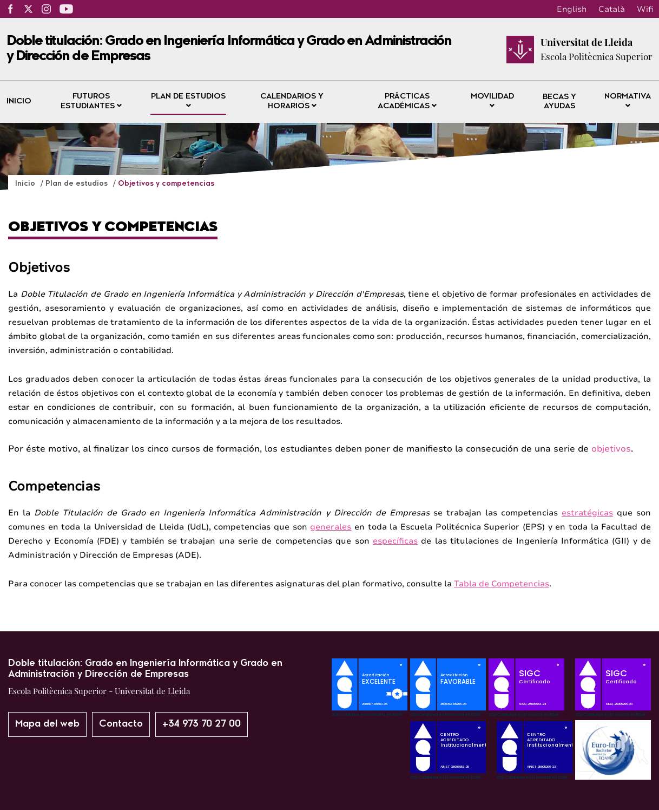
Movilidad (492, 101)
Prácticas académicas (407, 101)
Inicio (18, 102)
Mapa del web (47, 724)
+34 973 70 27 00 (201, 724)
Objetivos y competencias (166, 183)
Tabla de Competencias (501, 583)
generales (330, 526)
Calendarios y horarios (292, 101)
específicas (395, 540)
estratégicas (587, 512)
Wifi (645, 9)
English (571, 9)
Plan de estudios (188, 101)
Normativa (627, 101)
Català (611, 9)
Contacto (121, 724)
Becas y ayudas (559, 102)
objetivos (611, 449)
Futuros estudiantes (91, 101)
